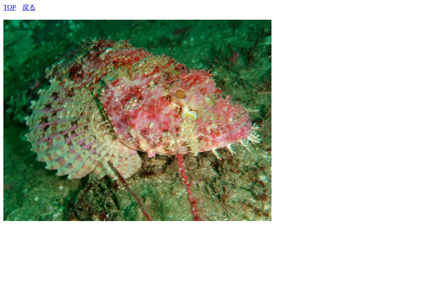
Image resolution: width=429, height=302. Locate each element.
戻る (29, 7)
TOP (9, 7)
